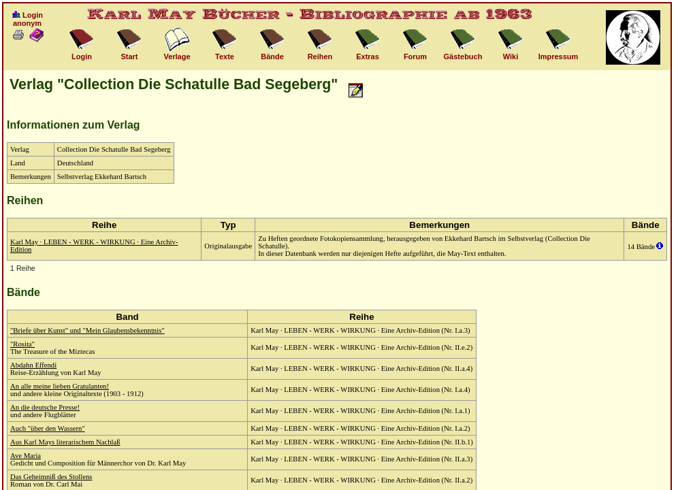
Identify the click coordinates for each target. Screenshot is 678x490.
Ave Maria (25, 455)
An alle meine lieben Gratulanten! (59, 386)
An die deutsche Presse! (45, 407)
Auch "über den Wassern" (47, 428)
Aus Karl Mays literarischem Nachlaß (65, 442)
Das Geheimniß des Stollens (51, 476)
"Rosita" (22, 344)
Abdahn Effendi (33, 365)
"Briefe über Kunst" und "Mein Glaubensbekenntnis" (87, 330)
